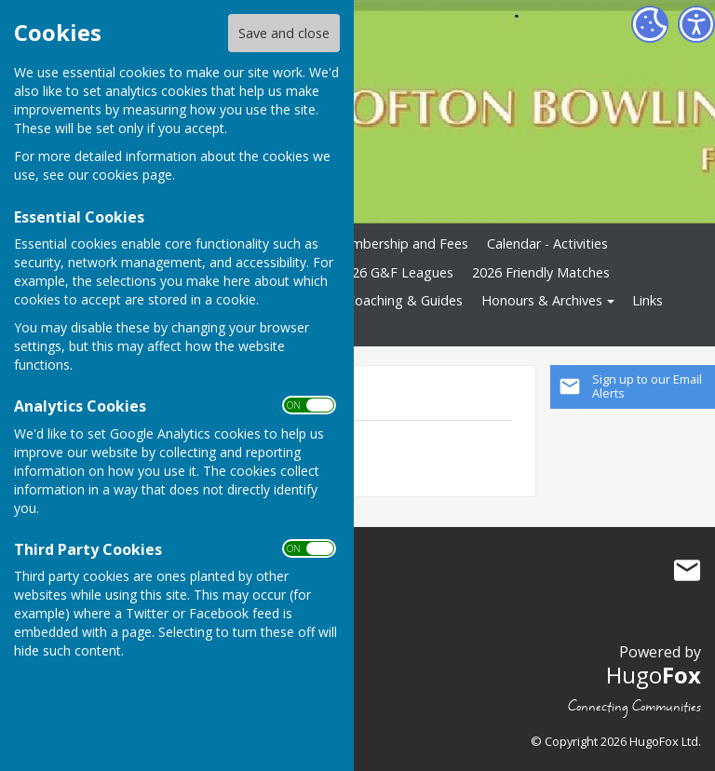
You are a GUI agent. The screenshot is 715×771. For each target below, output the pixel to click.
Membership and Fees (399, 243)
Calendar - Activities (547, 243)
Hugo (653, 674)
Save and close (284, 33)
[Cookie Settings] (649, 24)
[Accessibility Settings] (696, 24)
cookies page (132, 174)
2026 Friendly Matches (541, 272)
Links (647, 300)
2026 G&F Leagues (395, 272)
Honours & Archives (541, 300)
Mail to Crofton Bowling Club (687, 571)
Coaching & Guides (404, 300)
